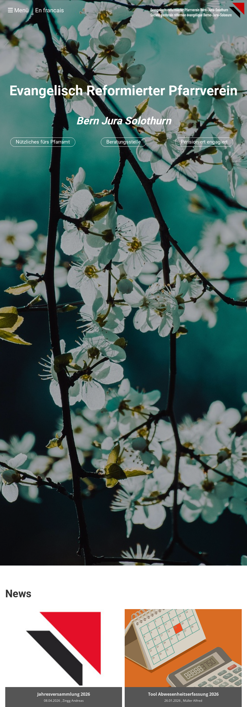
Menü (36, 10)
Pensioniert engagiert (204, 142)
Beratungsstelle (123, 142)
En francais (49, 10)
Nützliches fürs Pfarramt (43, 142)
